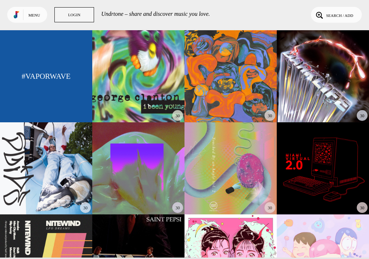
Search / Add (334, 14)
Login (74, 15)
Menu (34, 15)
